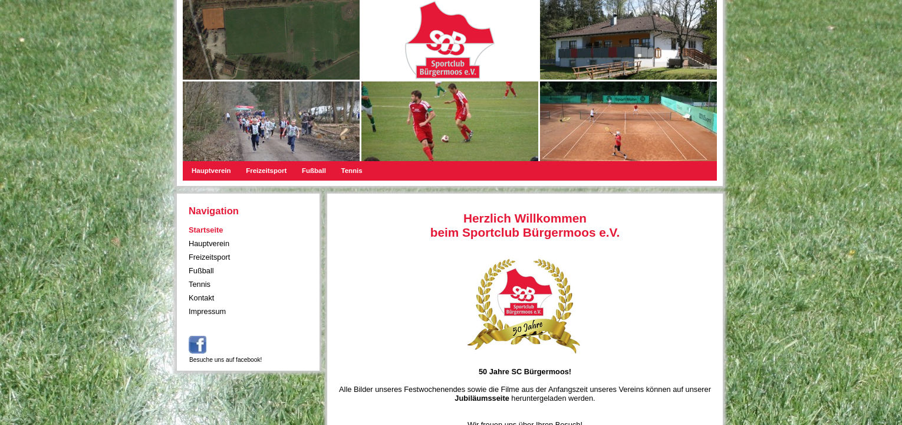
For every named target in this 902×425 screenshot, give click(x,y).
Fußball (314, 170)
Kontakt (201, 297)
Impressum (207, 311)
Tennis (351, 170)
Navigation (214, 211)
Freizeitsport (266, 170)
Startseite (206, 229)
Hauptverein (211, 170)
